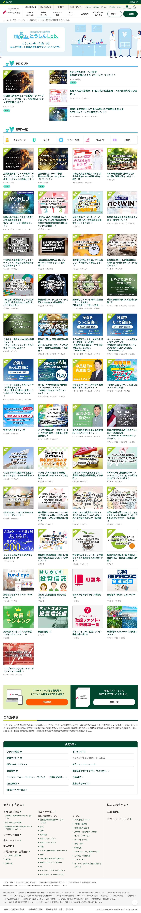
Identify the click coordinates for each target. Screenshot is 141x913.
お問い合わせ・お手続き (15, 851)
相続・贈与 (78, 844)
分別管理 (131, 896)
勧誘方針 (21, 893)
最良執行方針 (54, 893)
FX (41, 867)
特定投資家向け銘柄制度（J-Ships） (104, 899)
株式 (42, 827)
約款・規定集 (50, 899)
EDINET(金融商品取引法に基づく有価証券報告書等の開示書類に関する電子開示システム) (35, 885)
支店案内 (7, 846)
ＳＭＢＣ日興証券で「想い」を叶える (18, 817)
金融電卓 (11, 771)
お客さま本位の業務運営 (65, 896)
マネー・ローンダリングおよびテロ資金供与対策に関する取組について (28, 896)
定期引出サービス (81, 783)
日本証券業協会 (73, 882)
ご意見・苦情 (8, 882)
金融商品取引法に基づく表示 (32, 899)
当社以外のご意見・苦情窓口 (26, 882)
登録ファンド (13, 758)
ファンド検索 (13, 752)
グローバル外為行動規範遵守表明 (15, 902)
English (119, 7)
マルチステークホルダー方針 (87, 896)
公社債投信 (12, 783)
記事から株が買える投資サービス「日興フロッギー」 (18, 827)
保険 (42, 847)
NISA (42, 855)
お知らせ (88, 7)
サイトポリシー (8, 893)
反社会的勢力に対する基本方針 (118, 893)
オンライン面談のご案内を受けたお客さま (87, 865)
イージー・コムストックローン (52, 870)
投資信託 (69, 744)
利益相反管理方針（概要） (36, 893)
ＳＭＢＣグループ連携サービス (86, 852)
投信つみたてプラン (16, 764)
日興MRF (77, 777)
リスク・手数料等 (109, 7)
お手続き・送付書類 (82, 856)
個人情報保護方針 (68, 893)
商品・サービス (46, 811)
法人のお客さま (116, 804)
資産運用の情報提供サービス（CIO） (51, 821)
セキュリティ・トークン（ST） (52, 874)
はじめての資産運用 (13, 822)
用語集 (8, 859)
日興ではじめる (11, 811)
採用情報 (96, 7)
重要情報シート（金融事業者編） (112, 896)
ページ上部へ (135, 902)
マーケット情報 (11, 835)
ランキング (78, 752)
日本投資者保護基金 (89, 882)
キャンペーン (79, 860)
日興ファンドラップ (48, 843)
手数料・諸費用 (80, 824)
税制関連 (78, 848)
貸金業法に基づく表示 (60, 902)
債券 (42, 831)
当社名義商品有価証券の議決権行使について (86, 902)
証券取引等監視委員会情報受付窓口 (52, 882)
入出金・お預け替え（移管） (86, 832)
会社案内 (112, 812)
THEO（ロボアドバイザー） (51, 862)
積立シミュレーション (83, 764)
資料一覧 (9, 863)
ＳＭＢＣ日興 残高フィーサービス (53, 850)
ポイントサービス (81, 840)
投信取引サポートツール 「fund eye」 (90, 771)
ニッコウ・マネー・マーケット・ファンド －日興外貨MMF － (36, 777)
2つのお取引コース (82, 820)
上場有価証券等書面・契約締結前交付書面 (73, 899)
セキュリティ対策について (39, 902)
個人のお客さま (13, 804)
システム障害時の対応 (11, 899)
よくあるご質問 (11, 855)
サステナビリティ (118, 819)
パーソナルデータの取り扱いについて (91, 893)
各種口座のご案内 (81, 828)
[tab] (16, 140)
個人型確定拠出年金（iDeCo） (52, 858)
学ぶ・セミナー (11, 840)
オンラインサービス (82, 836)
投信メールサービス (16, 790)
